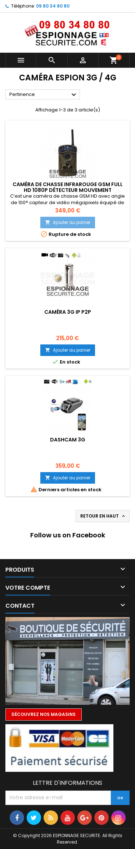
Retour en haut (103, 516)
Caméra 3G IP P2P (67, 312)
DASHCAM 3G (67, 439)
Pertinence (43, 95)
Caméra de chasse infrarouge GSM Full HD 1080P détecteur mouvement (68, 187)
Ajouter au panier (67, 222)
